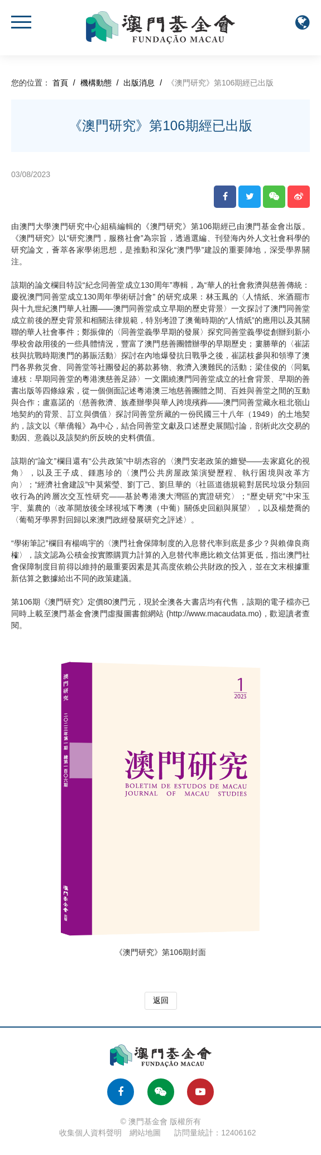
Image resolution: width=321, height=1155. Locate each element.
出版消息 (139, 82)
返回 (161, 1000)
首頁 (60, 82)
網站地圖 (145, 1132)
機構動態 (96, 82)
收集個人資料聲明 (90, 1132)
